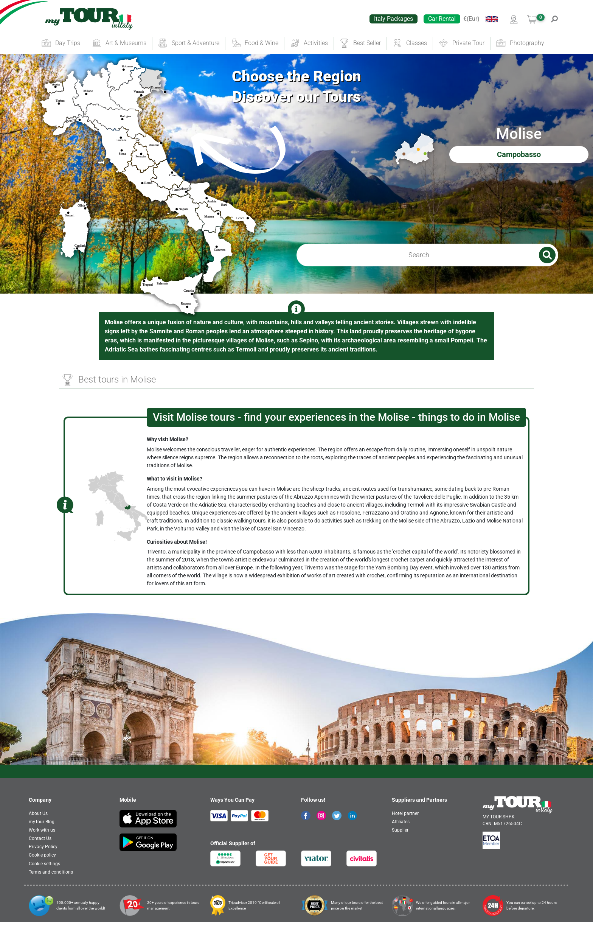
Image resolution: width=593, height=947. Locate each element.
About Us (38, 838)
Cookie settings (44, 888)
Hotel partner (405, 838)
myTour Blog (41, 846)
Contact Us (40, 863)
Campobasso (519, 166)
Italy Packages (393, 18)
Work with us (42, 855)
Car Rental (442, 18)
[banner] (89, 19)
